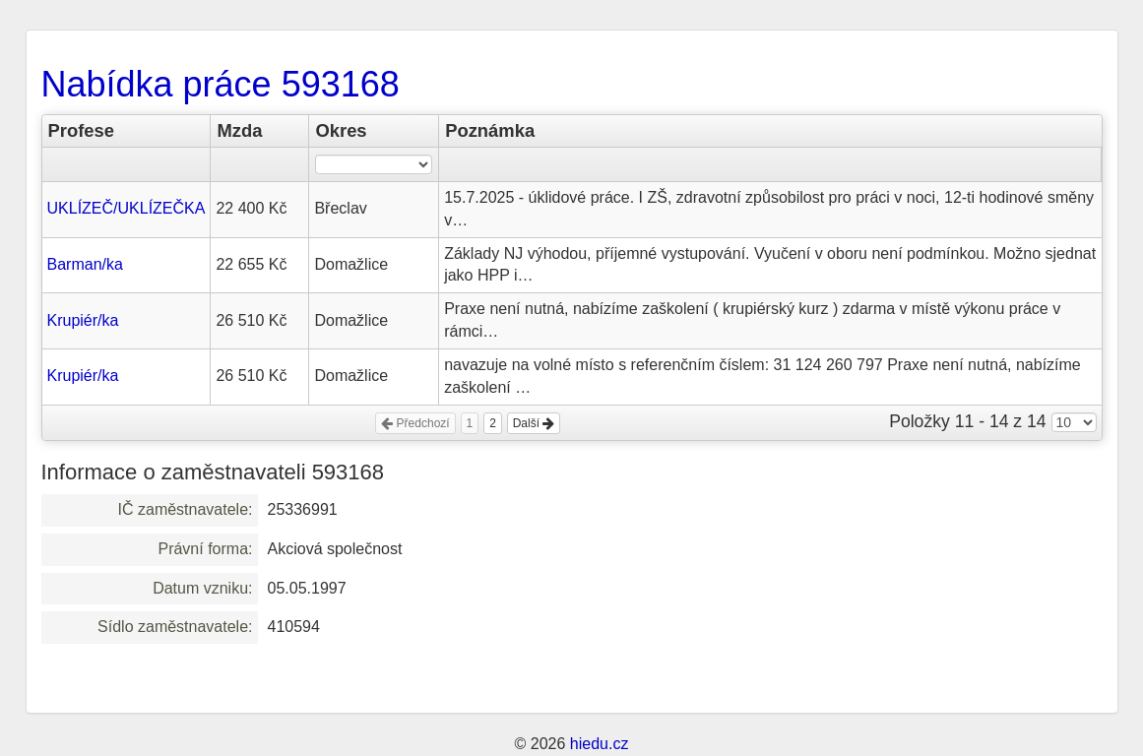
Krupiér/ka (83, 320)
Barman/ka (85, 264)
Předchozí (415, 423)
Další (534, 423)
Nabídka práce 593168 (220, 84)
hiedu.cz (599, 743)
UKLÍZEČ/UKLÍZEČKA (126, 208)
